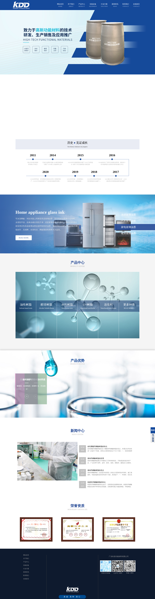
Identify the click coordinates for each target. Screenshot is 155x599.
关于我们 (71, 5)
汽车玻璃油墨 (128, 221)
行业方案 (104, 5)
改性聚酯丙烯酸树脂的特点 (97, 451)
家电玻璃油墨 (128, 227)
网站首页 (60, 5)
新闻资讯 (115, 5)
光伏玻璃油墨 (128, 214)
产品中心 (81, 5)
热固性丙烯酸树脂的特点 (96, 487)
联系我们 (125, 5)
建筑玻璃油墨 (128, 233)
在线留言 (136, 5)
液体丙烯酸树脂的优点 (95, 475)
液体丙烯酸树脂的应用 (95, 463)
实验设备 (93, 5)
